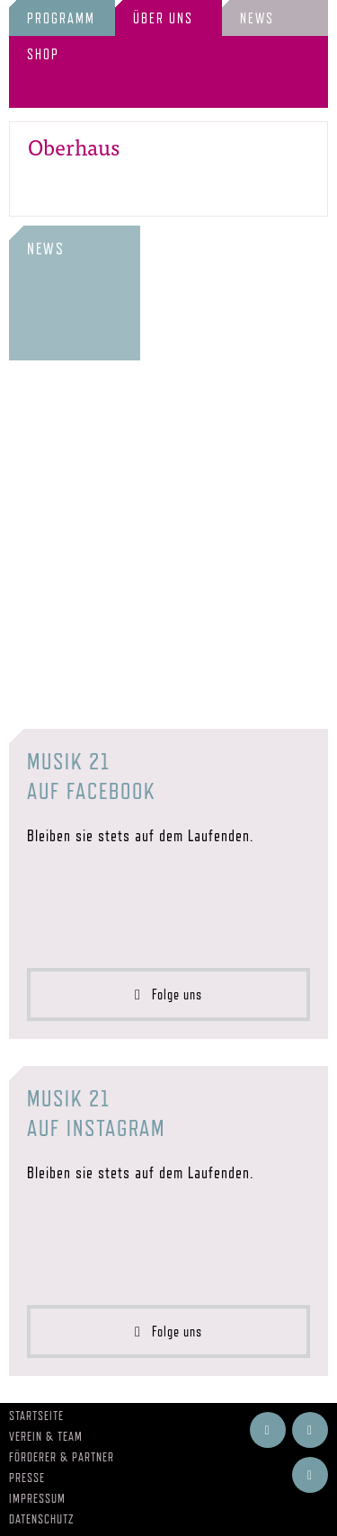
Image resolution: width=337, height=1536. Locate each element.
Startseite (36, 1415)
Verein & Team (46, 1436)
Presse (27, 1477)
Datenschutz (42, 1519)
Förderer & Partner (61, 1457)
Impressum (37, 1498)
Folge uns (168, 994)
